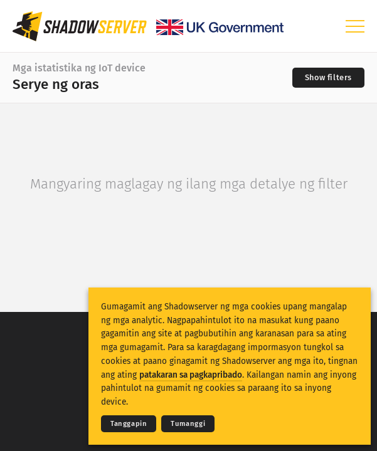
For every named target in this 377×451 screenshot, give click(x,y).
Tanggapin (128, 424)
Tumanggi (188, 424)
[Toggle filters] (328, 78)
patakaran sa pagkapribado (190, 375)
